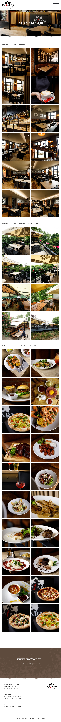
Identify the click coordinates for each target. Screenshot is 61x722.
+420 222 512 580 (34, 663)
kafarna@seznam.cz (33, 665)
